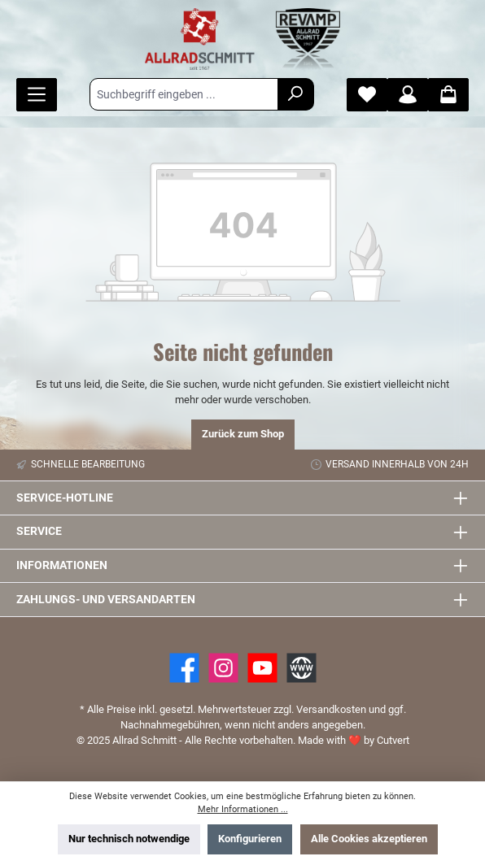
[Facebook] (184, 668)
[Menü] (36, 94)
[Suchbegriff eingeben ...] (184, 94)
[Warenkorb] (448, 94)
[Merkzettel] (367, 94)
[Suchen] (295, 94)
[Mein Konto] (407, 94)
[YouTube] (262, 668)
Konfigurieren (250, 838)
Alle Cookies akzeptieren (369, 838)
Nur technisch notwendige (129, 838)
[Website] (301, 668)
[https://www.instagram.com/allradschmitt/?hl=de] (223, 668)
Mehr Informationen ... (243, 809)
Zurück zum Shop (243, 434)
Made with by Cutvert (353, 740)
